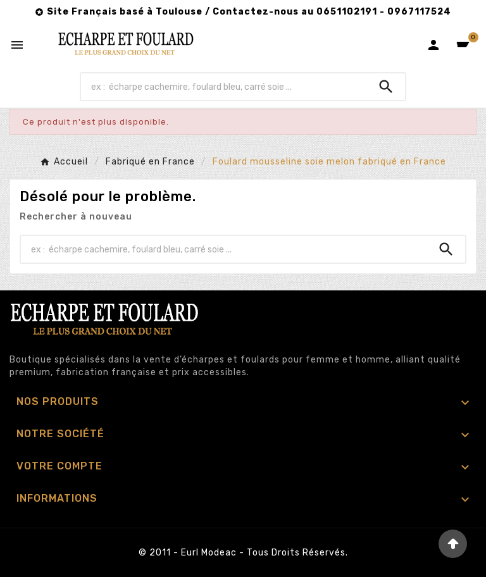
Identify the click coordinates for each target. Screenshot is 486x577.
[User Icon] (433, 45)
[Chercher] (224, 86)
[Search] (386, 86)
